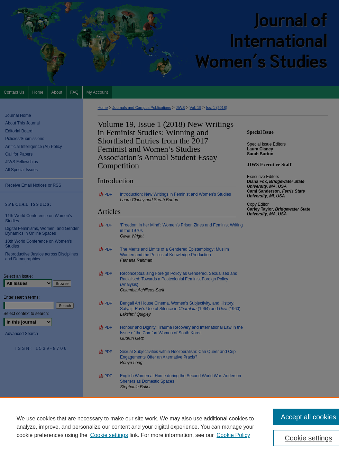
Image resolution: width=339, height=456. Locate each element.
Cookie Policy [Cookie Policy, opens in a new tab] (233, 435)
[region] (169, 426)
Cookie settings (109, 435)
